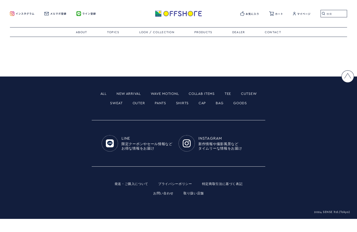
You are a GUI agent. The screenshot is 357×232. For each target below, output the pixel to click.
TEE (252, 94)
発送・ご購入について (128, 197)
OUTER (162, 105)
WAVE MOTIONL (178, 94)
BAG (254, 105)
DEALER (238, 32)
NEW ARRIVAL (134, 94)
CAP (234, 105)
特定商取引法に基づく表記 (225, 197)
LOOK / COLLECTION (157, 32)
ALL (104, 94)
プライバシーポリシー (175, 197)
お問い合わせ (163, 206)
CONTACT (273, 32)
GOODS (178, 115)
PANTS (186, 105)
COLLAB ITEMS (222, 94)
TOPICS (113, 32)
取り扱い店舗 (194, 206)
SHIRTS (212, 105)
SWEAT (136, 105)
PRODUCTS (203, 32)
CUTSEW (108, 105)
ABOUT (81, 32)
